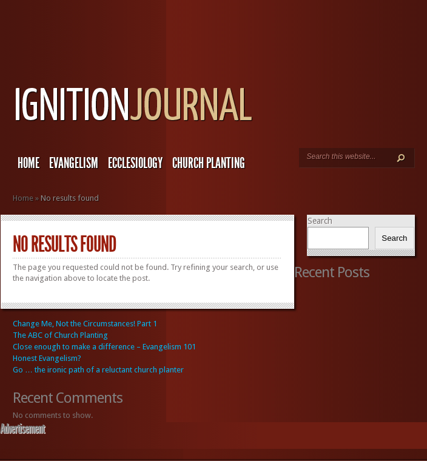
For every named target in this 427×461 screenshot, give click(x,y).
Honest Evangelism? (47, 358)
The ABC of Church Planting (60, 335)
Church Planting (208, 163)
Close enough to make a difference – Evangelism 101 (104, 346)
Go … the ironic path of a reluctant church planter (98, 369)
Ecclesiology (135, 163)
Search (320, 221)
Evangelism (73, 163)
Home (28, 163)
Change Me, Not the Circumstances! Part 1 (85, 323)
